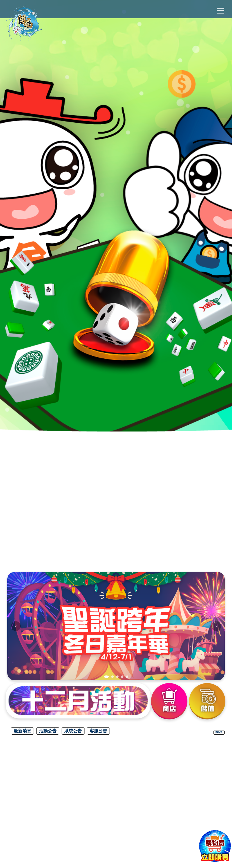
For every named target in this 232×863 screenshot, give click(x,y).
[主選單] (220, 11)
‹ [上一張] (16, 626)
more (219, 732)
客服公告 (98, 730)
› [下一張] (216, 626)
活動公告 (47, 730)
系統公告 (73, 730)
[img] (116, 626)
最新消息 (22, 730)
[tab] (106, 676)
